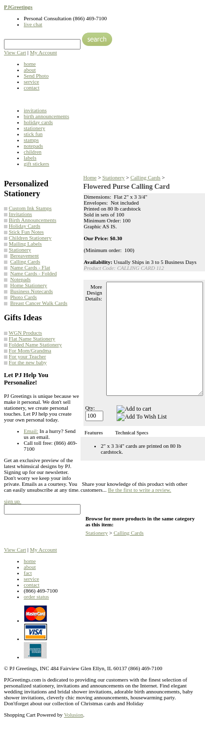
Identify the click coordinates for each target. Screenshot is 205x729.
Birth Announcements (32, 220)
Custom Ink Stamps (30, 208)
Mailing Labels (25, 244)
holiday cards (38, 122)
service (31, 82)
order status (36, 597)
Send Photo (36, 76)
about (30, 70)
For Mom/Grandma (30, 350)
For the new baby (28, 362)
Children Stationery (30, 238)
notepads (33, 146)
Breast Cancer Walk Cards (39, 303)
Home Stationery (28, 285)
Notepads (20, 279)
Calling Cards (25, 261)
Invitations (20, 214)
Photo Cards (23, 297)
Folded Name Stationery (35, 344)
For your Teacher (27, 356)
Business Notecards (31, 291)
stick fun (33, 134)
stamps (31, 140)
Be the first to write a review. (139, 490)
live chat (33, 24)
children (32, 152)
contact (32, 87)
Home (90, 177)
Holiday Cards (25, 226)
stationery (34, 128)
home (30, 64)
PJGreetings (18, 7)
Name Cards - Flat (30, 267)
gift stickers (36, 164)
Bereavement (24, 255)
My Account (43, 52)
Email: (31, 431)
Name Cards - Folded (33, 273)
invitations (35, 110)
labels (30, 158)
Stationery (20, 250)
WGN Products (25, 333)
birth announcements (46, 116)
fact (28, 573)
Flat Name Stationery (32, 339)
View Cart (15, 52)
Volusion (73, 715)
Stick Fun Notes (26, 232)
